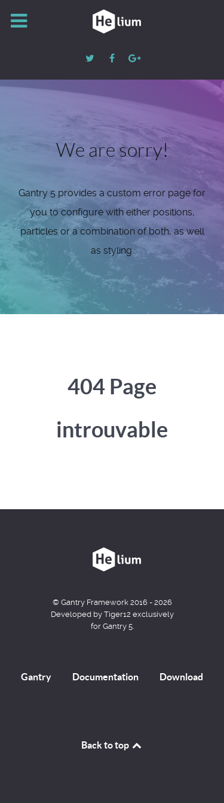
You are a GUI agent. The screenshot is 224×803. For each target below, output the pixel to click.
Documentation (105, 676)
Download (181, 676)
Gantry (36, 676)
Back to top (112, 745)
